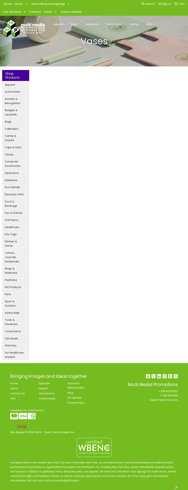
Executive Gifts (14, 194)
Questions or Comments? (27, 410)
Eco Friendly (12, 187)
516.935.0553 (169, 391)
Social (48, 12)
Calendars (11, 129)
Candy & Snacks (10, 138)
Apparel (59, 24)
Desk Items (12, 173)
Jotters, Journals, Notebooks (12, 257)
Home (7, 4)
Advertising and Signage (48, 4)
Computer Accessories (13, 164)
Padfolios (11, 280)
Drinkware (93, 24)
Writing (135, 24)
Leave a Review (71, 12)
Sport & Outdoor (10, 303)
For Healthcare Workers (14, 355)
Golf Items (11, 220)
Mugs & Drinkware (11, 271)
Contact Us (17, 393)
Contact (35, 12)
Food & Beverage (11, 204)
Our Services (12, 12)
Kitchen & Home (11, 244)
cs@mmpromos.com (164, 400)
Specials (44, 383)
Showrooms (47, 393)
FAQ (12, 398)
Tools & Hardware (11, 322)
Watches (10, 345)
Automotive (12, 92)
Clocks (9, 154)
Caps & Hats (13, 147)
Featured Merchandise (76, 385)
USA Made (11, 338)
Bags (76, 24)
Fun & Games (13, 213)
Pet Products (13, 287)
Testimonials (47, 398)
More (151, 24)
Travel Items (13, 331)
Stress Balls (12, 313)
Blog (70, 393)
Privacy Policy (76, 403)
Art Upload (74, 398)
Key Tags (11, 234)
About (18, 4)
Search (148, 4)
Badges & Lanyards (11, 112)
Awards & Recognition (12, 101)
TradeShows (115, 24)
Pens (8, 294)
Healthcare (12, 227)
